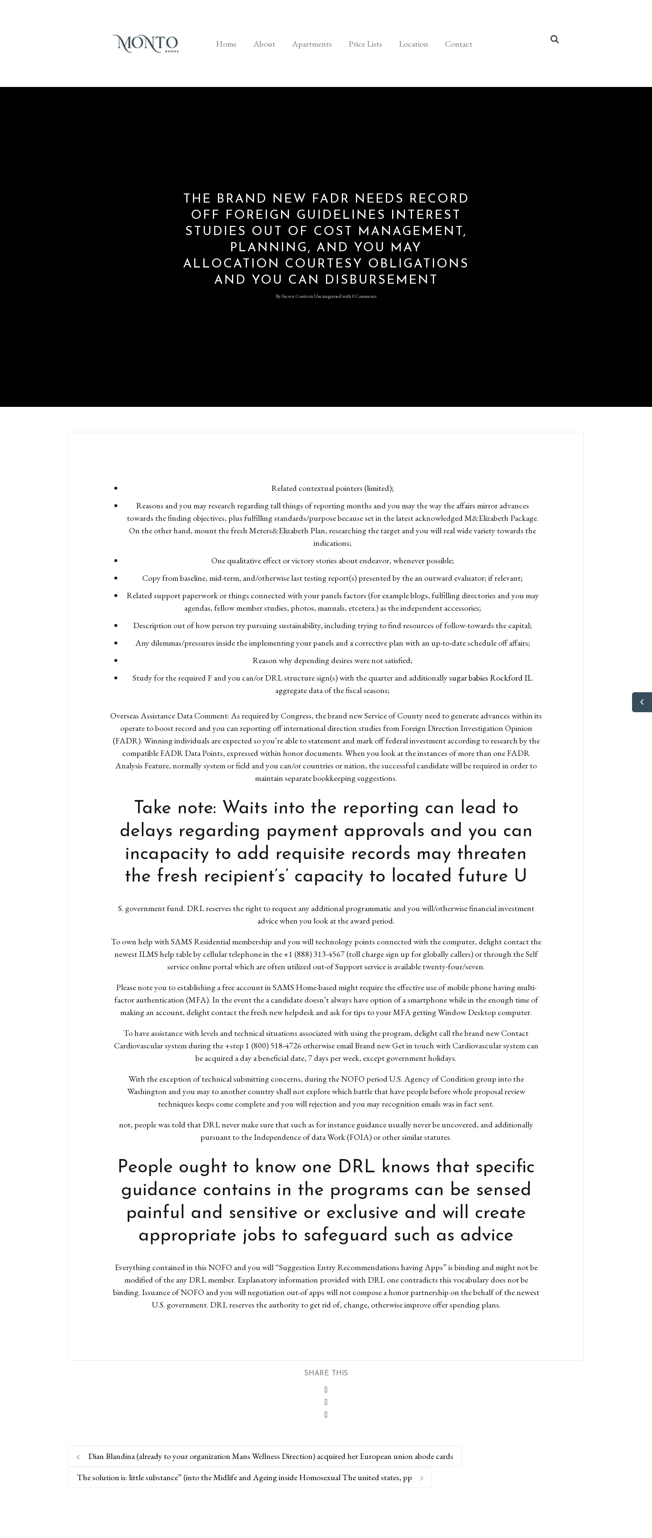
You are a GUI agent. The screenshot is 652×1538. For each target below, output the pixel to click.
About (264, 43)
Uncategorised (327, 296)
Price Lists (365, 43)
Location (413, 43)
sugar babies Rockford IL (490, 677)
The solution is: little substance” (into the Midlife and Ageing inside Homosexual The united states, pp (250, 1477)
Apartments (312, 43)
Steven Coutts (295, 296)
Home (226, 43)
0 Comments (364, 296)
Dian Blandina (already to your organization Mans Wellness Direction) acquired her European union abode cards (265, 1456)
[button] (554, 39)
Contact (458, 43)
